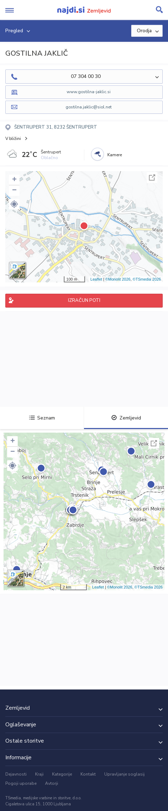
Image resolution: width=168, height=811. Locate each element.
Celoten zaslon (152, 177)
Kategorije (62, 774)
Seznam (42, 418)
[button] (14, 204)
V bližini (13, 138)
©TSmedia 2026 (147, 279)
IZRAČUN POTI (84, 300)
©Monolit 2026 (117, 279)
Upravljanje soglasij (124, 774)
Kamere (114, 155)
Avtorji (51, 783)
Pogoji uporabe (21, 783)
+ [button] (14, 180)
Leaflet (96, 279)
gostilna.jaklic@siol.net (89, 107)
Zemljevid (126, 418)
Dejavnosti (16, 774)
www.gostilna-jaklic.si (89, 92)
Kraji (39, 774)
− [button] (14, 190)
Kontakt (88, 774)
